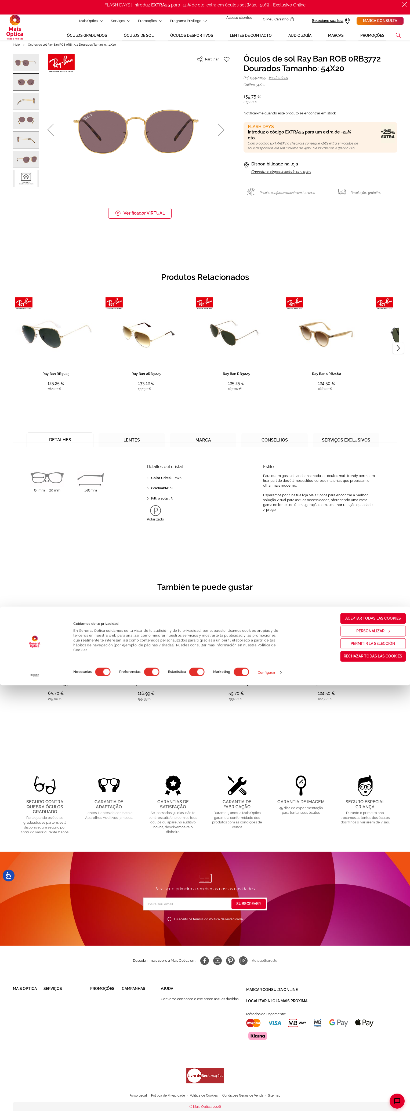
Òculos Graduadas (105, 1002)
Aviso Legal (133, 1084)
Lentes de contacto (106, 1023)
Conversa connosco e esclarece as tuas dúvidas (199, 1002)
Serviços (117, 21)
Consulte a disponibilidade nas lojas (281, 175)
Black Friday (132, 1002)
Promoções (147, 21)
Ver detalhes (278, 81)
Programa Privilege (185, 21)
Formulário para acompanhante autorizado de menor (198, 1055)
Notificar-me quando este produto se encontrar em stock (290, 117)
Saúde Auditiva (55, 1013)
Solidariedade (24, 1013)
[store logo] (14, 29)
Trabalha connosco (21, 1025)
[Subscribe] (248, 907)
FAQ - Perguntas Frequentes (184, 1013)
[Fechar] (404, 4)
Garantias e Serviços (59, 1023)
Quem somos (24, 1002)
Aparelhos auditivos (98, 1035)
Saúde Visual (54, 1002)
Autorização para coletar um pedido (190, 1043)
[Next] (398, 351)
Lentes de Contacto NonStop (59, 1035)
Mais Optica (88, 21)
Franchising (22, 1038)
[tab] (60, 441)
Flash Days (130, 1048)
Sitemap (279, 1084)
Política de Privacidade (226, 923)
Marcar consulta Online (272, 992)
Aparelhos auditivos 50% (138, 1035)
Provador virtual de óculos (64, 1058)
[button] (398, 38)
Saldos (127, 1023)
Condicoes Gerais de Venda (246, 1084)
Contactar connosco (177, 1023)
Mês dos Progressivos (139, 1013)
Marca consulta (380, 21)
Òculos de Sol (101, 1013)
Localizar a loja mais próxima (276, 1002)
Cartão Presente (56, 1048)
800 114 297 (170, 1033)
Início (17, 48)
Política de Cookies (203, 1084)
